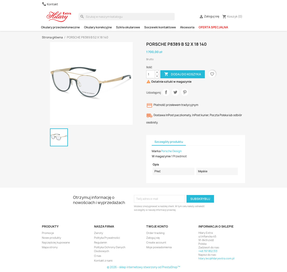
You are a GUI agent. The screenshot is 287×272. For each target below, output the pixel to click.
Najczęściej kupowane (56, 242)
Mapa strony (50, 247)
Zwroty (98, 233)
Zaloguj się (153, 237)
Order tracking (155, 233)
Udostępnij (166, 92)
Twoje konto (157, 226)
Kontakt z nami (103, 260)
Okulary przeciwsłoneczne (60, 27)
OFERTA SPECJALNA (213, 27)
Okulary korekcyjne (98, 27)
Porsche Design (171, 151)
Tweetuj (175, 92)
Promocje (48, 233)
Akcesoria (187, 27)
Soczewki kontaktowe (160, 27)
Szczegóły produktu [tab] (168, 142)
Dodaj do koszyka (182, 74)
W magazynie (161, 156)
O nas (97, 256)
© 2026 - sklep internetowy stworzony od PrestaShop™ (143, 267)
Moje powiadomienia (159, 247)
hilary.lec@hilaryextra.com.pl (216, 258)
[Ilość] (150, 74)
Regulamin (100, 242)
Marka (156, 151)
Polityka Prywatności (107, 237)
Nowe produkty (51, 237)
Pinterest (184, 92)
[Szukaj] (127, 16)
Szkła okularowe (128, 27)
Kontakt (50, 4)
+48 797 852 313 (207, 251)
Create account (156, 242)
